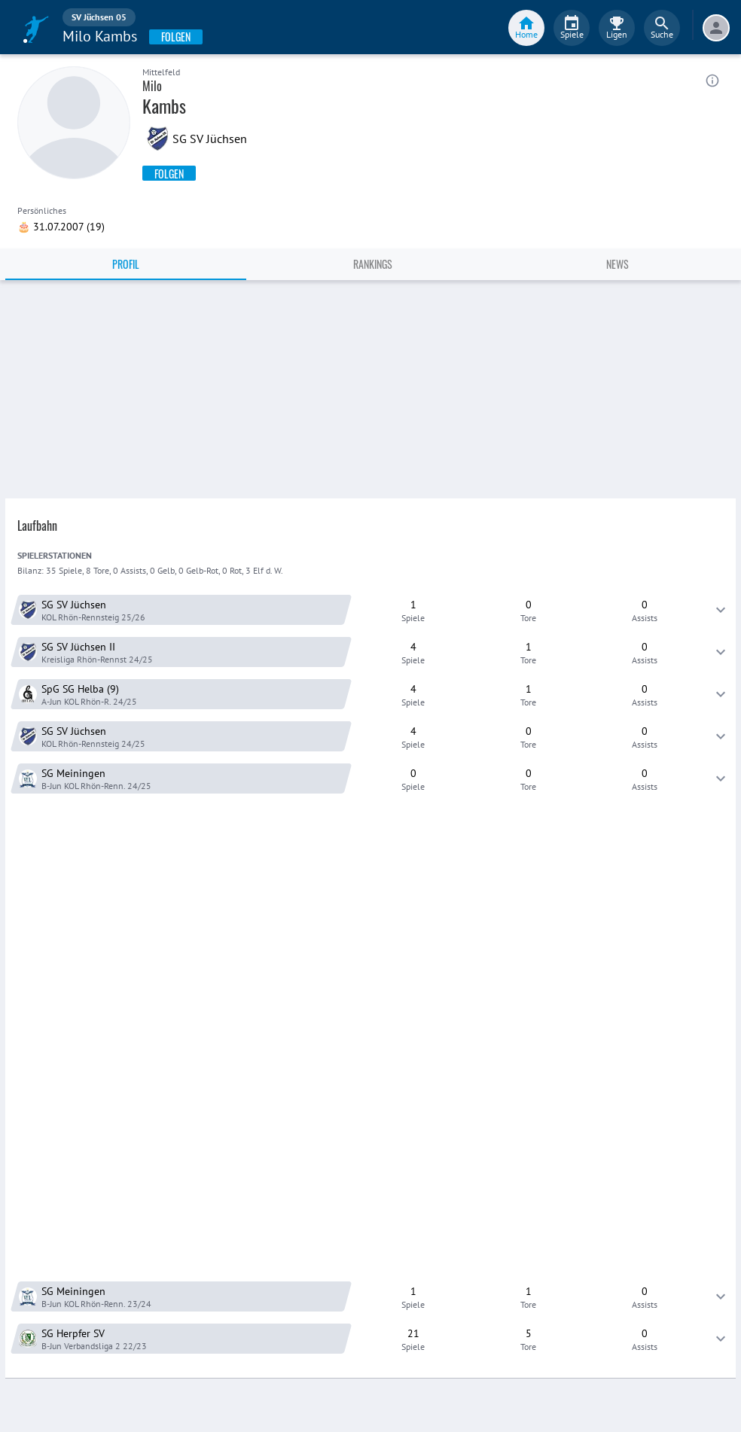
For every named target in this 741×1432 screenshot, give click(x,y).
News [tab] (617, 264)
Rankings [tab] (372, 264)
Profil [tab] (125, 264)
